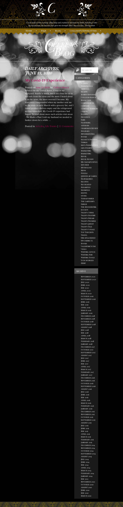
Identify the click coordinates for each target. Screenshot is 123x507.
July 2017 (85, 358)
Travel (84, 235)
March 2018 (86, 338)
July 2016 (85, 392)
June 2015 (85, 428)
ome (29, 30)
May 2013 (84, 479)
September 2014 (88, 453)
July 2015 (84, 425)
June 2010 (85, 490)
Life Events (51, 126)
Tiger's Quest (87, 224)
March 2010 (86, 496)
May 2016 (84, 397)
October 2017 (87, 349)
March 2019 (86, 310)
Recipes (84, 181)
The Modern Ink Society (88, 208)
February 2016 (87, 406)
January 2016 (86, 408)
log (58, 30)
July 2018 (85, 330)
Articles (39, 126)
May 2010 (85, 493)
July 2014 (85, 459)
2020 (47, 87)
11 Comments (66, 126)
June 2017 (85, 361)
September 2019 (88, 299)
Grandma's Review (89, 128)
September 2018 (88, 324)
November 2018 (88, 319)
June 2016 (85, 394)
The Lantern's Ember (87, 202)
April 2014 (85, 467)
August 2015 (86, 423)
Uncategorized (88, 238)
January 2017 (86, 375)
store (84, 195)
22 (42, 87)
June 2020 (85, 285)
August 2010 (86, 487)
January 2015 (86, 442)
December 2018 (88, 316)
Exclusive (85, 117)
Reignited (85, 187)
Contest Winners (89, 108)
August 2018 (86, 327)
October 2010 (87, 484)
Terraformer (87, 198)
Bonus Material (88, 94)
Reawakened (87, 179)
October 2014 (87, 451)
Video (84, 249)
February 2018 (87, 341)
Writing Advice (88, 252)
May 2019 (84, 304)
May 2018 (84, 333)
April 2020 (86, 290)
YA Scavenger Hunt (87, 261)
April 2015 (85, 434)
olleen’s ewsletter (83, 30)
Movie (84, 156)
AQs (43, 30)
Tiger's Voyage (88, 229)
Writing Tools (88, 257)
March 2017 (86, 369)
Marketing (86, 151)
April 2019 (85, 307)
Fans (83, 120)
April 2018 (85, 335)
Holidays (85, 131)
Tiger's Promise (88, 221)
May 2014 (84, 465)
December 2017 (88, 347)
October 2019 (87, 296)
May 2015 (84, 431)
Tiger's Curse (87, 212)
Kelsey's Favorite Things (89, 140)
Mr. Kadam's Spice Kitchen (89, 163)
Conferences (87, 103)
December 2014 (88, 445)
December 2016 (88, 378)
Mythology (86, 167)
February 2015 (87, 439)
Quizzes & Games (89, 176)
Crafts (84, 111)
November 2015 (88, 414)
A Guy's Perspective (87, 84)
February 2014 (87, 473)
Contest (85, 106)
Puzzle (84, 173)
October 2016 (87, 383)
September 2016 (88, 386)
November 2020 (88, 276)
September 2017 (88, 352)
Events (84, 114)
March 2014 (86, 470)
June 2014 (85, 462)
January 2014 (86, 476)
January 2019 (86, 313)
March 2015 (86, 437)
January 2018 (86, 344)
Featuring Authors (85, 124)
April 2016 (85, 400)
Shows (84, 193)
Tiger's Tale (86, 226)
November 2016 (88, 380)
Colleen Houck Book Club (88, 98)
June (38, 87)
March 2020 (86, 293)
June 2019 (85, 302)
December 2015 (88, 411)
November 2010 (88, 482)
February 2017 (87, 372)
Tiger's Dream (87, 218)
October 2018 (87, 321)
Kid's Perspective (89, 145)
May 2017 (84, 364)
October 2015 (87, 417)
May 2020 (85, 288)
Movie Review (87, 159)
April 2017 (85, 366)
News (83, 170)
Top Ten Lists (87, 232)
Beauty (84, 92)
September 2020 (88, 279)
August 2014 (86, 456)
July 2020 (85, 282)
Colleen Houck (61, 87)
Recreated (86, 184)
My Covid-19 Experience (45, 80)
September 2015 (88, 420)
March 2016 (86, 403)
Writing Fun (86, 255)
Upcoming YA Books (87, 242)
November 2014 (88, 448)
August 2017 (86, 355)
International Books (88, 135)
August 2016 (86, 389)
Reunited (85, 190)
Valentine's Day (88, 246)
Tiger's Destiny (88, 215)
